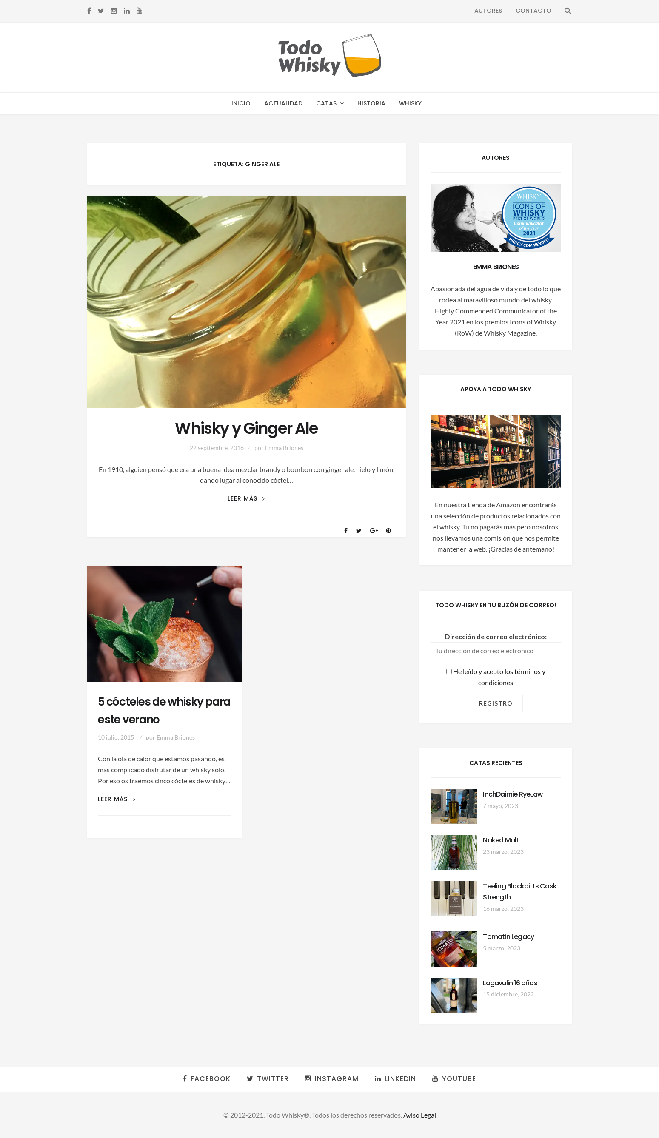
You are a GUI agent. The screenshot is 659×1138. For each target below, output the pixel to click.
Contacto (533, 10)
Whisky (410, 103)
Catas (326, 103)
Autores (488, 10)
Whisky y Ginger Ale (246, 428)
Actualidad (283, 103)
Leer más (246, 499)
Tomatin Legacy (508, 937)
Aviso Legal (419, 1115)
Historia (371, 103)
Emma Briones (284, 447)
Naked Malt (501, 840)
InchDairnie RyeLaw (512, 794)
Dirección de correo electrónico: (496, 636)
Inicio (241, 103)
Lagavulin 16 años (510, 983)
